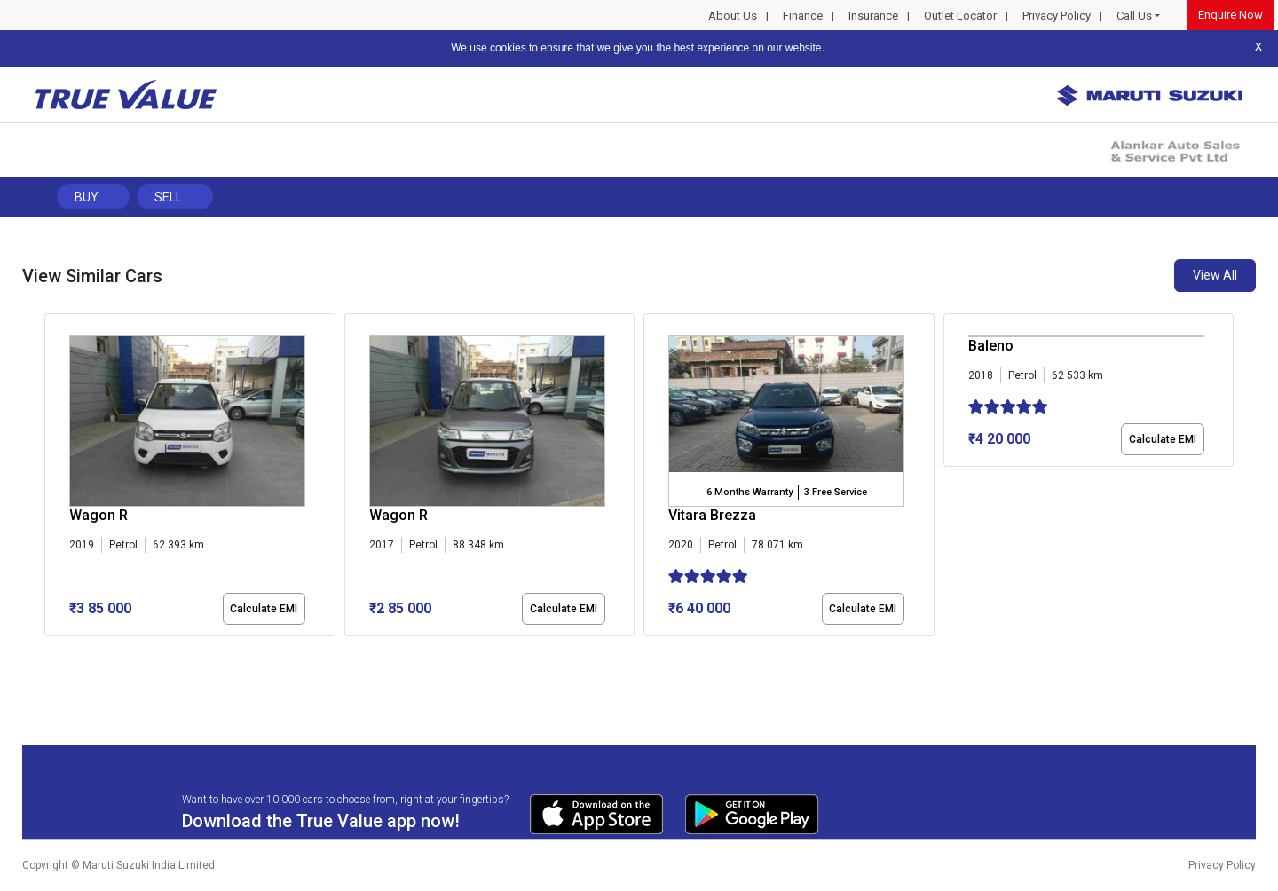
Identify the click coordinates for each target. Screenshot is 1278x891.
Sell (168, 197)
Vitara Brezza (712, 515)
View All (1215, 275)
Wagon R (98, 515)
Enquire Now (1230, 14)
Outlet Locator (960, 15)
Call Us (1134, 15)
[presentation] (53, 478)
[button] (49, 651)
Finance (803, 15)
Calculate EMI (263, 609)
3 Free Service (835, 492)
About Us (732, 15)
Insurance (873, 15)
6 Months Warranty (749, 492)
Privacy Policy (1056, 15)
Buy (87, 197)
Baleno (991, 345)
